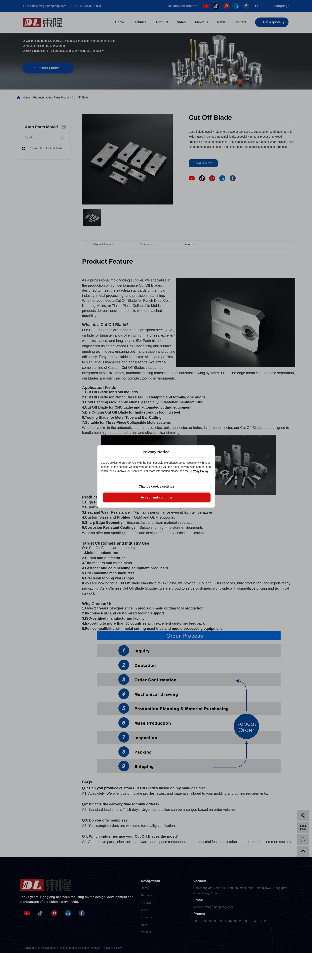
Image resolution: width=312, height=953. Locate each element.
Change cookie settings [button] (157, 486)
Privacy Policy (198, 471)
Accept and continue (156, 497)
